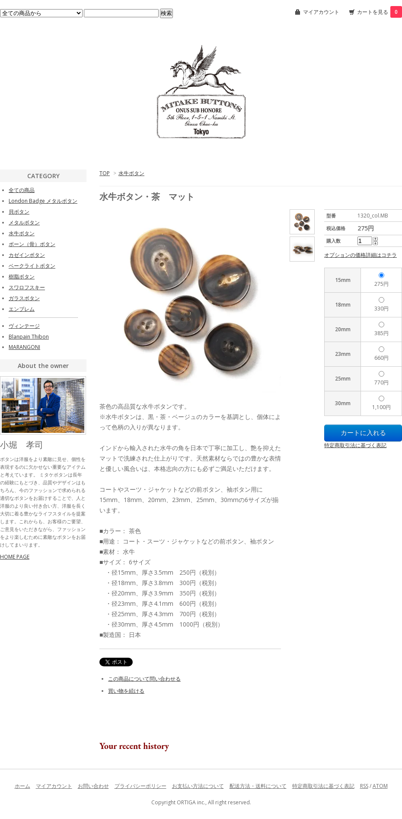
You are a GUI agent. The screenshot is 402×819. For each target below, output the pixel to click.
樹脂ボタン (22, 276)
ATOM (380, 786)
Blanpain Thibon (29, 336)
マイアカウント (321, 12)
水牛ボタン (131, 173)
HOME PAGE (14, 556)
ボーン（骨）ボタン (32, 244)
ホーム (22, 786)
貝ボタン (19, 211)
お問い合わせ (93, 786)
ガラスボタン (24, 298)
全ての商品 (22, 190)
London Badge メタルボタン (43, 201)
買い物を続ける (126, 690)
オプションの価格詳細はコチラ (360, 255)
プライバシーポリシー (140, 786)
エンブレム (22, 309)
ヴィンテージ (24, 326)
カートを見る (379, 12)
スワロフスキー (27, 287)
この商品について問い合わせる (144, 678)
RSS (364, 786)
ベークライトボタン (32, 265)
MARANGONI (24, 347)
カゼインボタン (27, 255)
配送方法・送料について (258, 786)
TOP (104, 173)
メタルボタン (24, 222)
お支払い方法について (198, 786)
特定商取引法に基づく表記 (355, 445)
